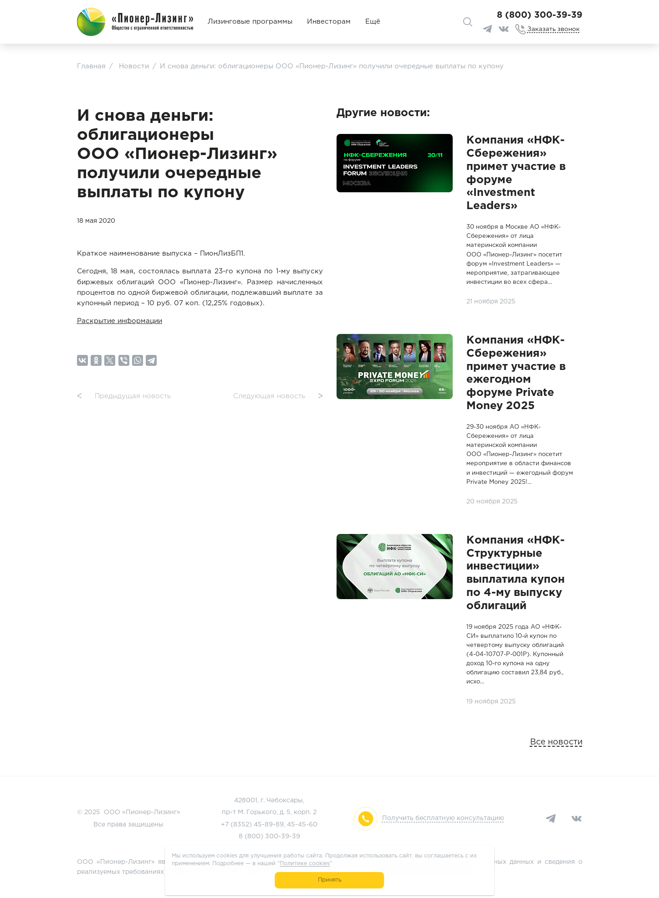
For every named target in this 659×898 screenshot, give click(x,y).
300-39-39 (282, 836)
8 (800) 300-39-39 (539, 15)
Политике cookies (305, 863)
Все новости (556, 742)
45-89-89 (269, 824)
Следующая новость (278, 396)
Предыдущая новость (124, 396)
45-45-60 (302, 824)
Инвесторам (329, 22)
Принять (329, 880)
